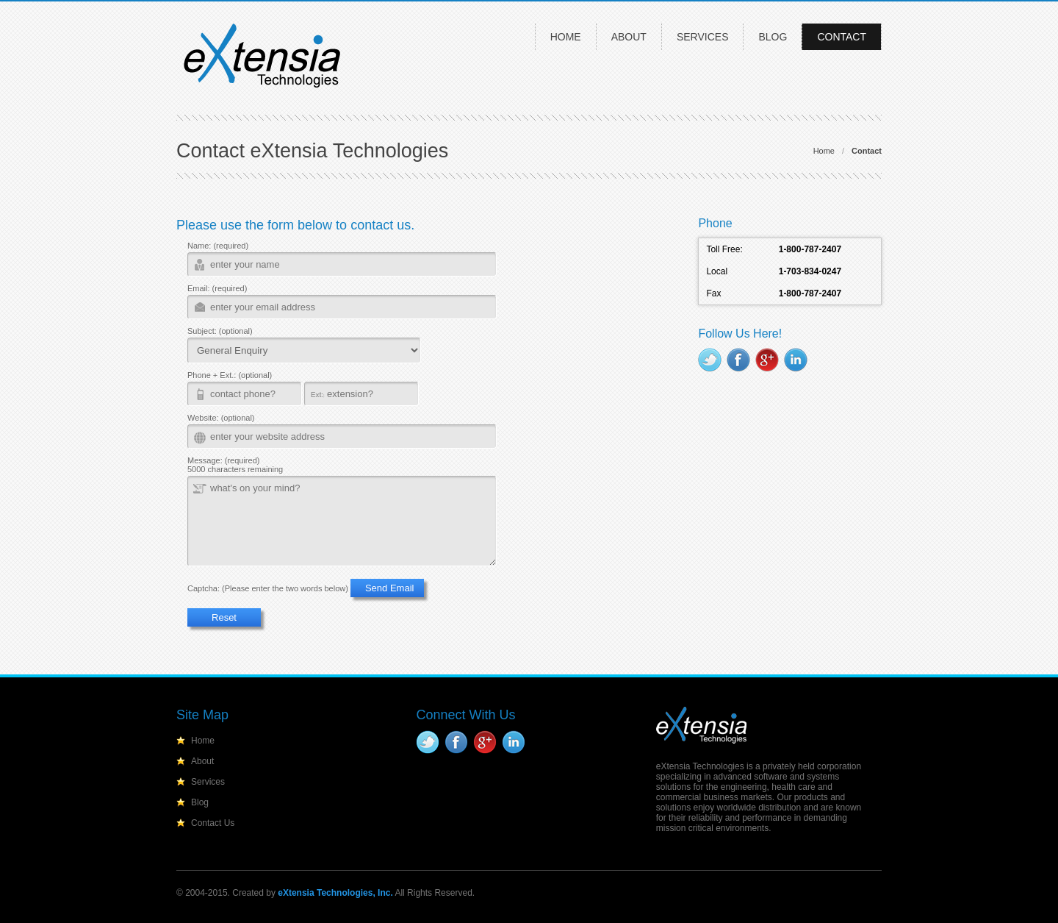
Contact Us (212, 823)
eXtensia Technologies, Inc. (335, 893)
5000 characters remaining (235, 469)
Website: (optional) (221, 417)
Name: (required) (217, 245)
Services (703, 37)
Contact (841, 37)
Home (565, 37)
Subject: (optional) (220, 331)
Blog (772, 37)
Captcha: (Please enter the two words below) (267, 588)
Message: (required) (223, 460)
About (629, 37)
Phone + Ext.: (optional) (229, 375)
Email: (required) (217, 288)
